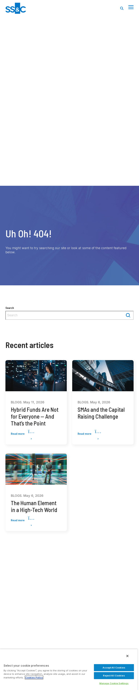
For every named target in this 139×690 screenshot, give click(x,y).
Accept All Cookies (114, 667)
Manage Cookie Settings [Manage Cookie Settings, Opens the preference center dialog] (114, 683)
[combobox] (69, 315)
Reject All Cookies (114, 675)
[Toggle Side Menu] (131, 7)
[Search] (121, 8)
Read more (22, 434)
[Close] (127, 656)
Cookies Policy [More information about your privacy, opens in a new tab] (34, 677)
